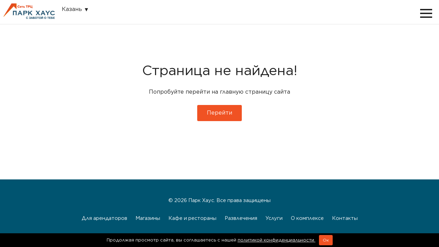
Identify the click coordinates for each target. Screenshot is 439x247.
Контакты (345, 218)
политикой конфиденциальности (277, 240)
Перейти (219, 112)
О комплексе (307, 218)
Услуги (274, 218)
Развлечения (241, 218)
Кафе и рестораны (192, 218)
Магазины (147, 218)
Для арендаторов (104, 218)
